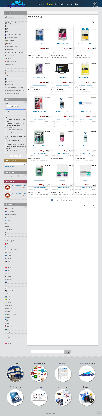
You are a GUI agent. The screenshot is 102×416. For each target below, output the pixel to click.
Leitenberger (9, 279)
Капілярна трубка (10, 73)
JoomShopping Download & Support (89, 207)
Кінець (70, 200)
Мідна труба (9, 44)
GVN (7, 262)
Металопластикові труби (12, 94)
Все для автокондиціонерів (13, 29)
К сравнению (36, 50)
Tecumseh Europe (10, 314)
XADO (7, 341)
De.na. (7, 235)
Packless (8, 294)
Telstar (7, 317)
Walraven (8, 329)
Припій (8, 58)
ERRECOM (9, 67)
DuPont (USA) (9, 241)
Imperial (8, 270)
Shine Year (9, 306)
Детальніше (43, 50)
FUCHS (8, 259)
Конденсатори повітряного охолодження (16, 79)
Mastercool (9, 291)
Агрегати (8, 32)
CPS (7, 232)
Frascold (8, 256)
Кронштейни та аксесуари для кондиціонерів (16, 91)
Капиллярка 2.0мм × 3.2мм (19, 185)
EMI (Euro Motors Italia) (12, 250)
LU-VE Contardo (10, 285)
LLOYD (8, 282)
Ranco (7, 297)
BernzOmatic (9, 55)
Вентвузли (9, 82)
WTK (7, 338)
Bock (7, 220)
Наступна (64, 200)
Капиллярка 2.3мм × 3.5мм (19, 193)
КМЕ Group (9, 344)
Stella (7, 311)
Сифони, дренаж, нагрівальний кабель (16, 52)
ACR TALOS (9, 209)
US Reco (8, 326)
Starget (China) (10, 309)
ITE (7, 273)
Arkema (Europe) (10, 214)
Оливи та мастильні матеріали (14, 88)
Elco (7, 244)
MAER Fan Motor (10, 288)
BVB (7, 223)
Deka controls (9, 238)
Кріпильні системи (11, 47)
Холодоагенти (9, 41)
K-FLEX (8, 276)
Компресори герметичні (12, 38)
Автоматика (9, 85)
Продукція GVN (10, 70)
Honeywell (8, 267)
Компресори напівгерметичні (13, 35)
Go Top (99, 412)
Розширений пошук (9, 166)
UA (80, 5)
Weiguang (8, 332)
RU (80, 3)
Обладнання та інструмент (13, 23)
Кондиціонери (9, 17)
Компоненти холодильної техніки (14, 26)
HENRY (8, 20)
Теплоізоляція (9, 49)
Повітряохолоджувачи (11, 76)
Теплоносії (9, 64)
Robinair (8, 303)
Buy (47, 48)
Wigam (8, 335)
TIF (7, 320)
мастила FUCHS (10, 61)
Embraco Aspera (10, 247)
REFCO (8, 300)
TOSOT (8, 323)
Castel (7, 226)
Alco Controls (9, 212)
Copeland (8, 229)
